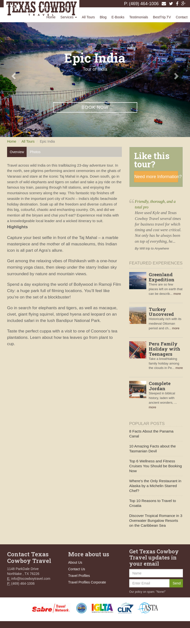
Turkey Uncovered (161, 311)
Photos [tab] (35, 152)
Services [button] (68, 17)
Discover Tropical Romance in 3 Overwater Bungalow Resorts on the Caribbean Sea (155, 520)
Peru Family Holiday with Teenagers (164, 349)
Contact (182, 17)
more (177, 294)
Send (177, 583)
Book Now (95, 107)
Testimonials (138, 17)
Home (50, 17)
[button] (14, 76)
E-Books (117, 17)
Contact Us (76, 569)
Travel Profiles (79, 576)
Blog (103, 17)
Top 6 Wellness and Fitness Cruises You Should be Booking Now (155, 466)
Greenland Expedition (161, 277)
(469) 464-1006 (144, 3)
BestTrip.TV (162, 17)
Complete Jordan (159, 385)
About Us (75, 562)
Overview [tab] (17, 152)
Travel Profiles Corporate (87, 582)
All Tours (88, 17)
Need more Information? (156, 176)
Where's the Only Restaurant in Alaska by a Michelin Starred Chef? (155, 486)
